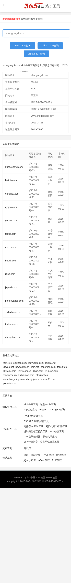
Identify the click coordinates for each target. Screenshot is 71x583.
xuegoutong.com (14, 167)
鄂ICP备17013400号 (53, 481)
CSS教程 (61, 455)
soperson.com (48, 367)
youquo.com (11, 220)
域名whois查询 (48, 404)
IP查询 (42, 409)
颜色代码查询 (50, 436)
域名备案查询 (31, 404)
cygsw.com (11, 207)
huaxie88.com (48, 379)
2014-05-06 (37, 129)
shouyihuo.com (13, 337)
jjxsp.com (10, 274)
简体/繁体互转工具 (33, 426)
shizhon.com (20, 363)
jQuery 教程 (30, 460)
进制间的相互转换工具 (35, 431)
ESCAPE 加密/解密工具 (36, 421)
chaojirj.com (32, 379)
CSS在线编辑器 (32, 436)
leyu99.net (50, 363)
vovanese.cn (10, 375)
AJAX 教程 (44, 460)
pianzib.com (9, 383)
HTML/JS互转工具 (33, 416)
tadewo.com (11, 324)
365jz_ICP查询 (22, 45)
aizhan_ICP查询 (36, 53)
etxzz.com (10, 247)
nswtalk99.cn (22, 367)
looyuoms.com (36, 363)
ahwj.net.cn (42, 375)
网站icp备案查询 (34, 18)
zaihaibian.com (13, 312)
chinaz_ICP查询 (50, 45)
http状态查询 (30, 409)
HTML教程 (48, 455)
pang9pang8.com (14, 300)
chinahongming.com (14, 379)
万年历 (27, 448)
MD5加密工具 (57, 431)
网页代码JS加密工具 (56, 426)
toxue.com (10, 233)
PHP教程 (57, 460)
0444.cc (7, 363)
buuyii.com (11, 260)
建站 (26, 455)
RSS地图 (40, 477)
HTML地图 (51, 477)
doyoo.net (8, 367)
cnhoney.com (12, 193)
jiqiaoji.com (11, 287)
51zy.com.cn (24, 371)
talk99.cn (62, 367)
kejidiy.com (11, 180)
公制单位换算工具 (49, 441)
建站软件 (35, 455)
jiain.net (35, 367)
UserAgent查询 (57, 409)
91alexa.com (51, 371)
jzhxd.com (38, 371)
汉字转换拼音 (31, 441)
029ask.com (9, 371)
